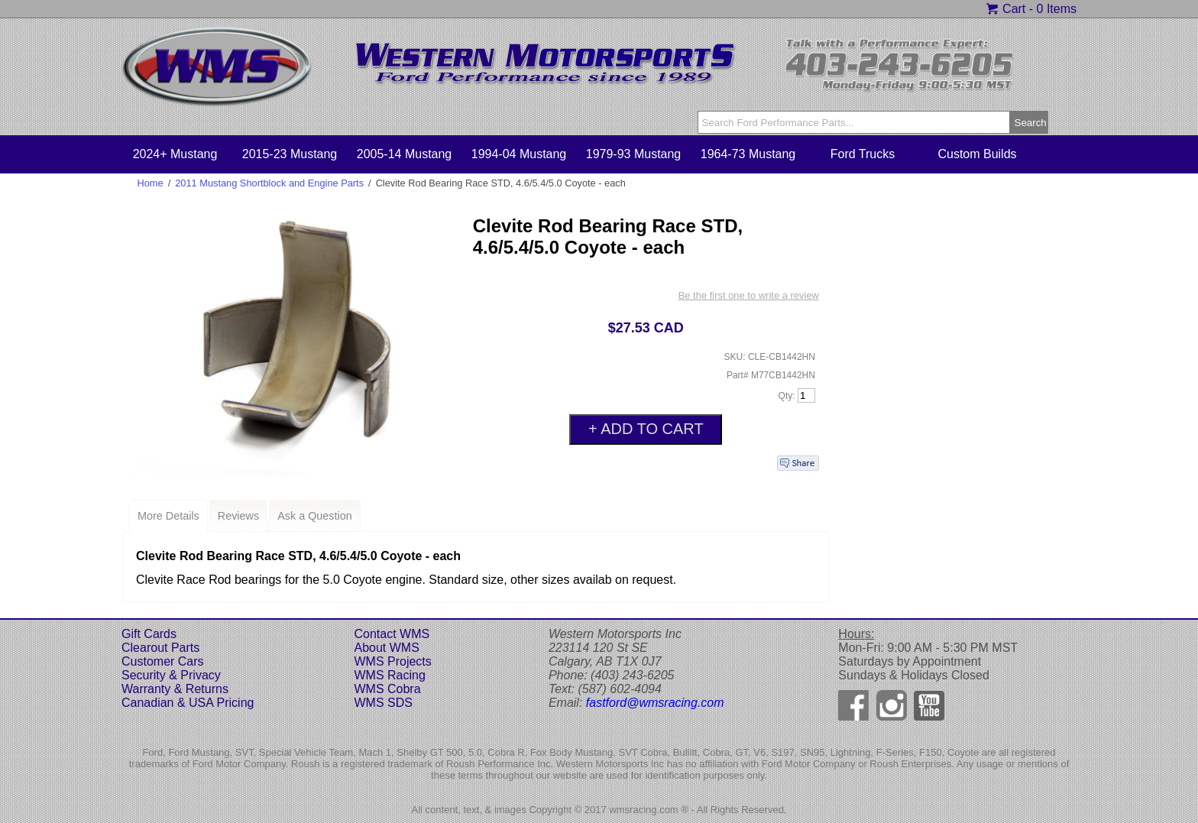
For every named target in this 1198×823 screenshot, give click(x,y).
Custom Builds (976, 153)
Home (151, 183)
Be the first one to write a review (748, 295)
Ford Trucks (863, 153)
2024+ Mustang (175, 153)
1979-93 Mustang (634, 153)
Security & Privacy (171, 675)
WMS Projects (392, 661)
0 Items (1057, 8)
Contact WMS (391, 633)
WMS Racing (389, 675)
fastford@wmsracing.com (655, 702)
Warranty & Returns (174, 688)
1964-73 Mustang (748, 153)
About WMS (386, 647)
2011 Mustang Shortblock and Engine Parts (269, 183)
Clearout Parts (160, 647)
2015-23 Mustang (290, 153)
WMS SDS (383, 702)
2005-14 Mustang (404, 153)
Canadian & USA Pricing (187, 702)
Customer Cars (162, 661)
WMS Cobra (387, 688)
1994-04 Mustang (519, 153)
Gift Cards (148, 633)
